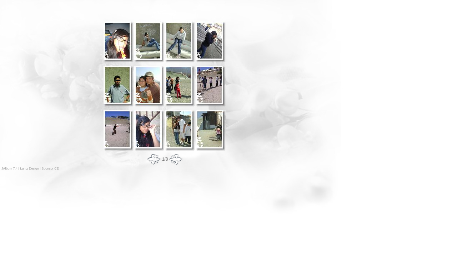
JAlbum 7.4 (9, 168)
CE (56, 168)
